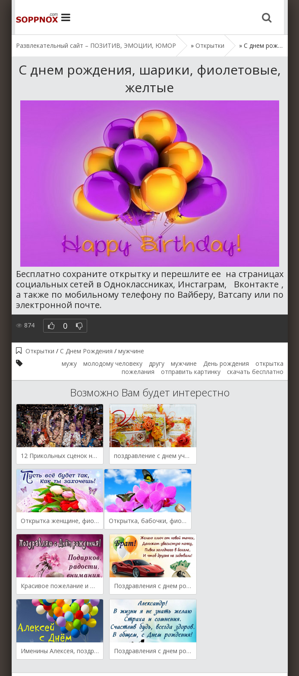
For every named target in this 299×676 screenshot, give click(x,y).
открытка (269, 363)
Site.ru (33, 17)
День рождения (226, 363)
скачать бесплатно (255, 372)
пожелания (138, 372)
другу (156, 363)
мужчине (131, 351)
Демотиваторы (76, 643)
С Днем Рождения (86, 351)
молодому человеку (112, 363)
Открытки (39, 351)
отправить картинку (190, 372)
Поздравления (156, 643)
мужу (69, 363)
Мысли (117, 643)
